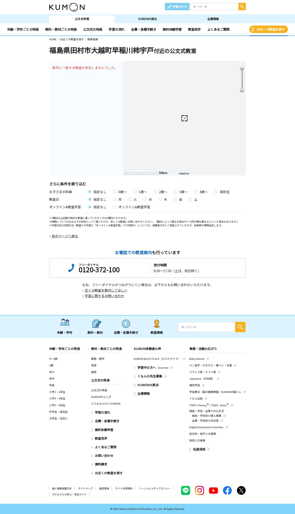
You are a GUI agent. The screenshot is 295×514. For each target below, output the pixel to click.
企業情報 (213, 19)
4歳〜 (204, 191)
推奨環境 (104, 488)
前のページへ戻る (65, 236)
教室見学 (194, 29)
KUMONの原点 (147, 19)
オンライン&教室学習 (134, 206)
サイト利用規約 (124, 488)
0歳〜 (122, 191)
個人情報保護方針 (62, 488)
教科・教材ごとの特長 (61, 29)
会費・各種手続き (143, 29)
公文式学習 (82, 19)
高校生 (225, 191)
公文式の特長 (92, 29)
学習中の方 (180, 7)
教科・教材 (95, 332)
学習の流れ (116, 29)
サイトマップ (85, 488)
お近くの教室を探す (270, 29)
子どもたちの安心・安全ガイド (69, 494)
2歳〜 (163, 191)
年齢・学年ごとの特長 (23, 29)
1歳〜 (143, 191)
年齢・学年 (64, 332)
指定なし (100, 191)
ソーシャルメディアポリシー (155, 488)
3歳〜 (183, 191)
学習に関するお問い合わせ (104, 296)
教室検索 (157, 332)
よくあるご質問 (218, 29)
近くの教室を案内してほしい (106, 290)
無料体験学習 (172, 29)
